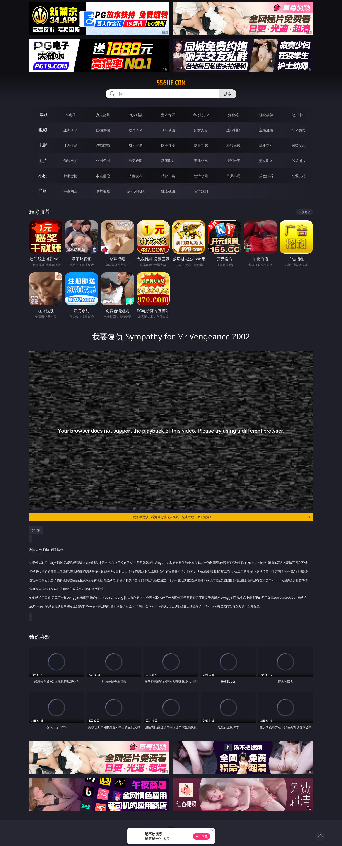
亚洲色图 (103, 160)
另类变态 (299, 145)
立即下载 (201, 836)
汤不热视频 (135, 191)
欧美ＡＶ (136, 130)
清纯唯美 (233, 160)
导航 (42, 191)
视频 (42, 130)
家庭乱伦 (103, 175)
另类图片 (299, 160)
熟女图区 (266, 160)
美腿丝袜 (201, 160)
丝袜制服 (233, 130)
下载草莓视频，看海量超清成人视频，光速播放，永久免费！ (220, 517)
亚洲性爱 (70, 145)
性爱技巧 (299, 175)
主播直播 (266, 130)
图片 (42, 160)
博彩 (42, 115)
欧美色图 (136, 160)
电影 (42, 145)
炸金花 (233, 114)
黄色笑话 (266, 175)
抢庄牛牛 (299, 114)
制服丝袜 (201, 145)
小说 (42, 176)
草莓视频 (103, 191)
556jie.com (171, 82)
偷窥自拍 (70, 160)
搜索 (227, 94)
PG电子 (70, 114)
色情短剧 (201, 191)
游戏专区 (168, 114)
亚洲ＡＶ (70, 130)
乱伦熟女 (266, 145)
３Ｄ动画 (168, 130)
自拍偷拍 (103, 130)
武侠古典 (168, 175)
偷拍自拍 (103, 145)
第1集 (36, 530)
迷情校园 (201, 175)
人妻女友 (136, 175)
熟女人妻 (201, 130)
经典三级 (233, 145)
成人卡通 (136, 145)
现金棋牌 (266, 114)
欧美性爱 (168, 145)
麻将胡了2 (201, 114)
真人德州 (103, 114)
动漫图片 (168, 160)
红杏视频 (168, 191)
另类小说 (233, 175)
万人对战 (136, 114)
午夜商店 (70, 191)
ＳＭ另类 (299, 130)
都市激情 (70, 175)
